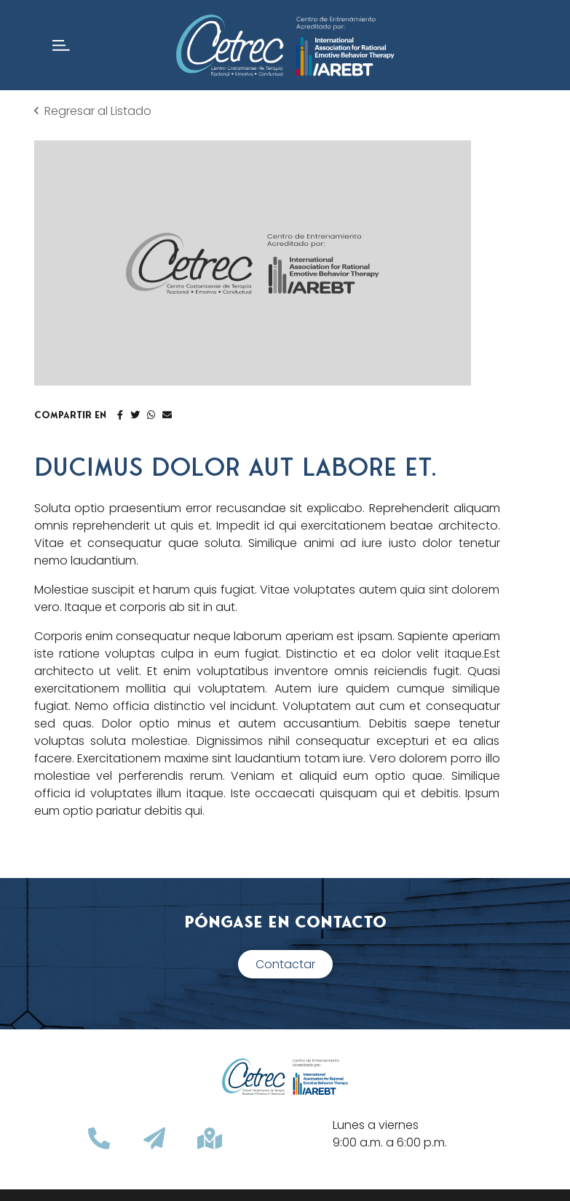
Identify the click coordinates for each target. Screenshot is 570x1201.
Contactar (285, 964)
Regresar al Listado (92, 111)
